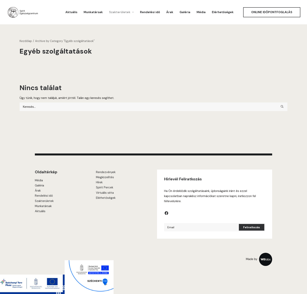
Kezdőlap (26, 41)
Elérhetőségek (223, 12)
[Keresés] (153, 106)
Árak (169, 12)
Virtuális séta (105, 193)
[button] (282, 106)
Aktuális (71, 12)
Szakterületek (44, 201)
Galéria (185, 12)
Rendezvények (106, 172)
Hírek (99, 182)
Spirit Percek (104, 187)
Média (201, 12)
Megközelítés (105, 177)
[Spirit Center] (23, 12)
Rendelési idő (150, 12)
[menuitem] (71, 12)
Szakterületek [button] (121, 12)
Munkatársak (93, 12)
